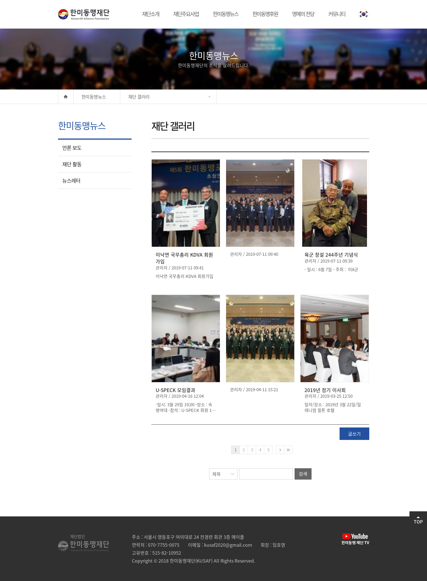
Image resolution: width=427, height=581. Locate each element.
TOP (418, 520)
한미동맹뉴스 (225, 14)
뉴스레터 (71, 180)
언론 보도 (71, 148)
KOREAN (363, 14)
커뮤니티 (336, 14)
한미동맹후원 (265, 14)
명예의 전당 (303, 14)
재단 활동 (71, 164)
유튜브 (355, 539)
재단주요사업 (186, 14)
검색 (303, 473)
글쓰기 (354, 433)
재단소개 (150, 14)
